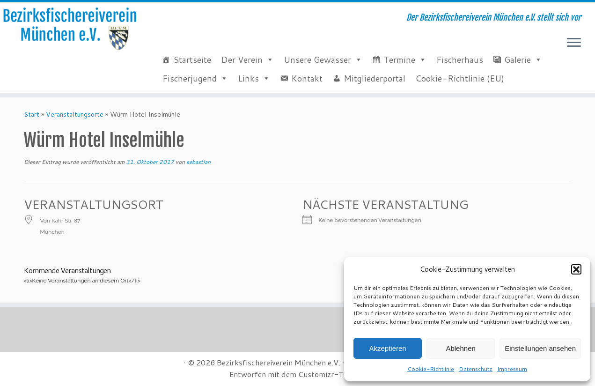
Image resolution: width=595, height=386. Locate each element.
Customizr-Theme (330, 374)
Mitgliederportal (374, 78)
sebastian (198, 162)
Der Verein (242, 59)
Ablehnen (460, 348)
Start (31, 114)
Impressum (512, 369)
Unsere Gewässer (317, 59)
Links (248, 78)
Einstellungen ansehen (540, 348)
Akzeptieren (387, 348)
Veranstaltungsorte (74, 114)
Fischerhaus (459, 59)
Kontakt (307, 78)
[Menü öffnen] (574, 43)
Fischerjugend (189, 78)
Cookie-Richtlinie (430, 369)
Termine (399, 59)
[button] (576, 269)
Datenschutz (475, 369)
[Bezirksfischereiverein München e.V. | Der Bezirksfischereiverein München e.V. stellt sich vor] (68, 29)
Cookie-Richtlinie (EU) (459, 78)
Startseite (192, 59)
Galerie (517, 59)
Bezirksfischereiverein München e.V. (278, 362)
